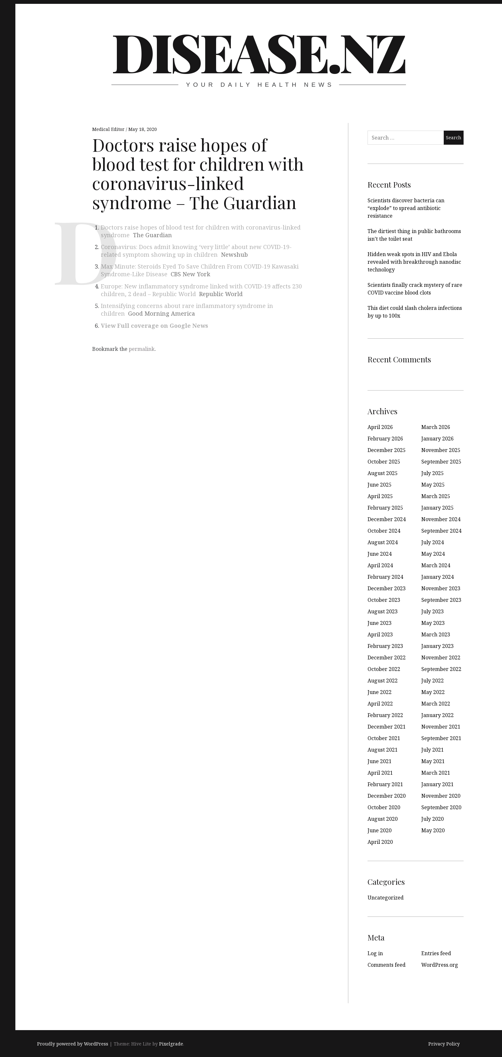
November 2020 (440, 795)
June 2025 (380, 484)
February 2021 (385, 784)
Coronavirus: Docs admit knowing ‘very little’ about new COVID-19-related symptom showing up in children (196, 250)
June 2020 (380, 830)
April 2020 (380, 841)
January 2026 (437, 438)
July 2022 (432, 680)
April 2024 (380, 565)
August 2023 (383, 611)
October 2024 (384, 530)
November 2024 (440, 519)
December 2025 (387, 450)
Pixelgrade (171, 1044)
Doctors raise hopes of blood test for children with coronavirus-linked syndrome (201, 231)
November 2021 (440, 726)
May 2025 (433, 484)
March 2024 (435, 565)
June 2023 (380, 622)
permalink (142, 348)
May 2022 (433, 692)
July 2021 (432, 749)
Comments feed (387, 964)
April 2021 (380, 772)
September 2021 (441, 738)
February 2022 (385, 715)
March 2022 (435, 703)
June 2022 (380, 692)
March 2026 (435, 427)
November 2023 (440, 588)
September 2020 (441, 807)
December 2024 (387, 519)
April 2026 (380, 427)
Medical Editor (109, 129)
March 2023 (435, 634)
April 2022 (380, 703)
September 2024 (441, 530)
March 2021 (435, 772)
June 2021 (380, 761)
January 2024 (437, 576)
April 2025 (380, 496)
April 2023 (380, 634)
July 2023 (432, 611)
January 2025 (437, 507)
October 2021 (384, 738)
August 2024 (383, 542)
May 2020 (433, 830)
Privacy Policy (444, 1044)
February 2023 (385, 646)
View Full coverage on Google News (154, 325)
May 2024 (433, 553)
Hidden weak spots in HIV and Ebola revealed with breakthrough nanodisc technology (414, 262)
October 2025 (384, 461)
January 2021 (437, 784)
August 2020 (383, 818)
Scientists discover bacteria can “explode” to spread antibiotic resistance (406, 208)
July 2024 (432, 542)
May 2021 (433, 761)
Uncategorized (386, 897)
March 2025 (435, 496)
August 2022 (383, 680)
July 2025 (432, 473)
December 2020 (387, 795)
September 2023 (441, 599)
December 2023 (387, 588)
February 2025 (385, 507)
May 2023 (433, 622)
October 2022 (384, 669)
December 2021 (387, 726)
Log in (375, 953)
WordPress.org (439, 964)
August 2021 (383, 749)
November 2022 (440, 657)
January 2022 (437, 715)
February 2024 (385, 576)
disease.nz (258, 51)
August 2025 (383, 473)
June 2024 (380, 553)
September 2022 (441, 669)
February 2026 (385, 438)
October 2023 (384, 599)
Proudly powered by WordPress (72, 1044)
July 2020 (432, 818)
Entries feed (436, 953)
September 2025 (441, 461)
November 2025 (440, 450)
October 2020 (384, 807)
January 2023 (437, 646)
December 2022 (387, 657)
